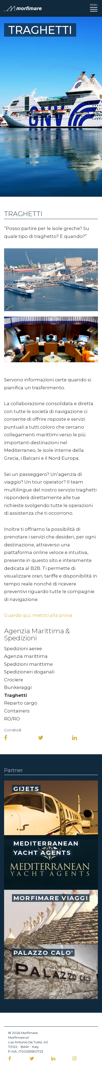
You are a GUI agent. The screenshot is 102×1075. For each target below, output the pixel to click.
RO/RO (12, 718)
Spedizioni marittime (28, 664)
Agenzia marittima (26, 656)
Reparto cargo (20, 703)
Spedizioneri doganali (29, 672)
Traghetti (15, 695)
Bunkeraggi (18, 687)
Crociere (13, 679)
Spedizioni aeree (23, 648)
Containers (17, 711)
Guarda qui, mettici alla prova (38, 615)
